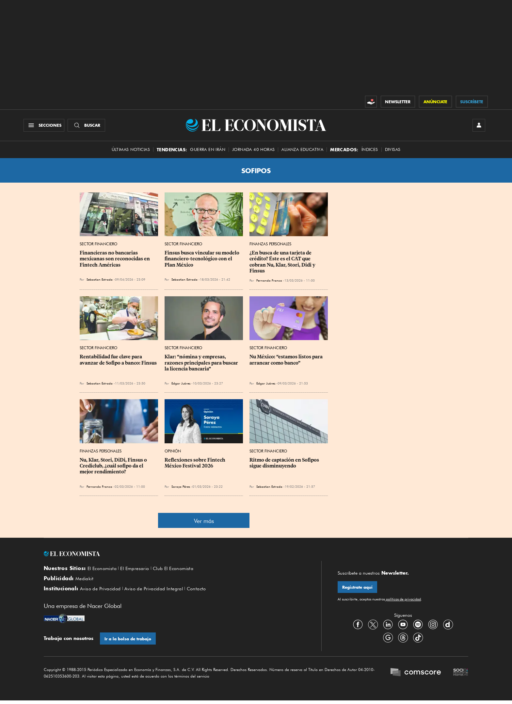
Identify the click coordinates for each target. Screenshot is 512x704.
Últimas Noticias (131, 151)
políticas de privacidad (403, 601)
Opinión (173, 452)
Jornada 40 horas (253, 151)
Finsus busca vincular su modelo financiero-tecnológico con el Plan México (202, 261)
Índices (369, 151)
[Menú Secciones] (45, 126)
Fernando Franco (269, 282)
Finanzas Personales (270, 245)
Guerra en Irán (207, 151)
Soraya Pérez (180, 488)
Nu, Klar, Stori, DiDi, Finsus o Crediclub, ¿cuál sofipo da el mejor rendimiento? (114, 467)
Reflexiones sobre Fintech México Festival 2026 (195, 464)
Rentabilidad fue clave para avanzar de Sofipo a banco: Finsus (118, 362)
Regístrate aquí (358, 589)
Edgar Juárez (180, 385)
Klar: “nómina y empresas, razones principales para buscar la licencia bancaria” (202, 364)
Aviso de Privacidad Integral (161, 592)
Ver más (204, 522)
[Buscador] (87, 126)
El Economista (104, 570)
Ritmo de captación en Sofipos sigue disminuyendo (284, 464)
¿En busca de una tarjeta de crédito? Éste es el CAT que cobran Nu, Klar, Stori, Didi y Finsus (282, 263)
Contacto (207, 592)
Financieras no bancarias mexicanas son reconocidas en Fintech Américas (115, 261)
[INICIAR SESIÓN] (478, 126)
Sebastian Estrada (100, 281)
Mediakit (85, 581)
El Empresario (139, 570)
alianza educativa (302, 151)
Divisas (393, 151)
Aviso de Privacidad (102, 592)
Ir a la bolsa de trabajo (128, 642)
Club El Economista (181, 570)
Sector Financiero (98, 245)
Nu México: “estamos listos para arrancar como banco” (286, 362)
